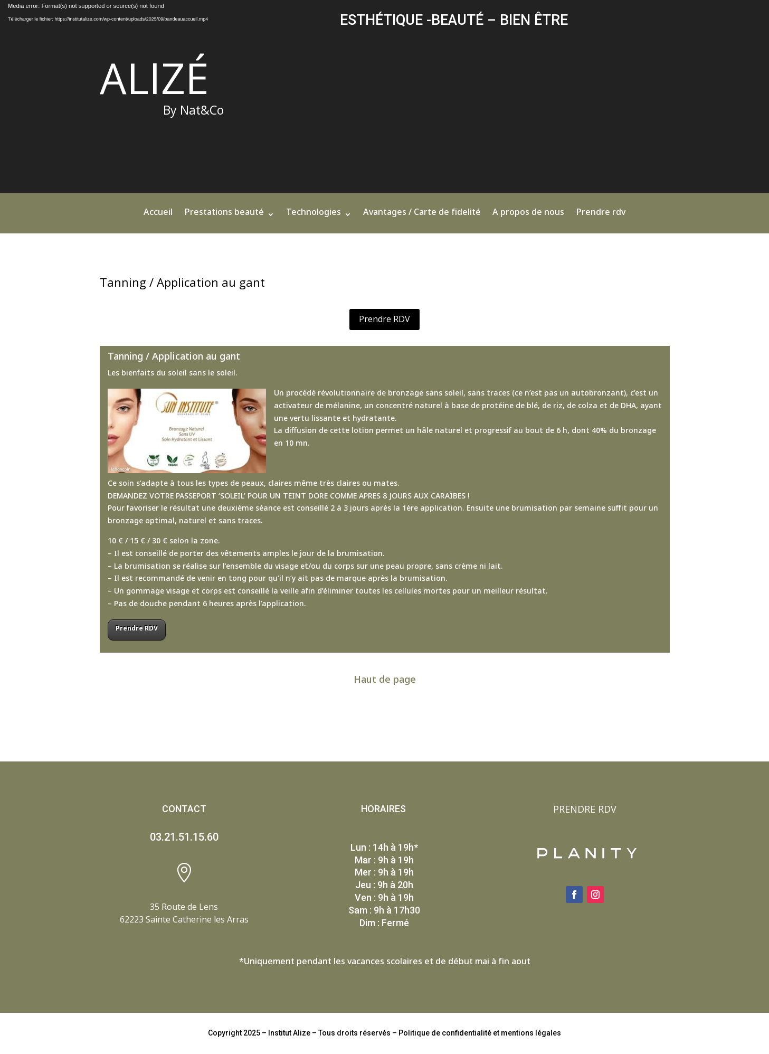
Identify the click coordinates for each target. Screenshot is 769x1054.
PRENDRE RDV (584, 809)
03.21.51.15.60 (184, 837)
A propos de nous (528, 217)
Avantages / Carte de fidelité (422, 217)
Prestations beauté (224, 217)
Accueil (158, 217)
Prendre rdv (600, 217)
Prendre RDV (384, 319)
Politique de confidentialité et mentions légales (479, 1033)
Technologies (313, 217)
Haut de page (385, 681)
